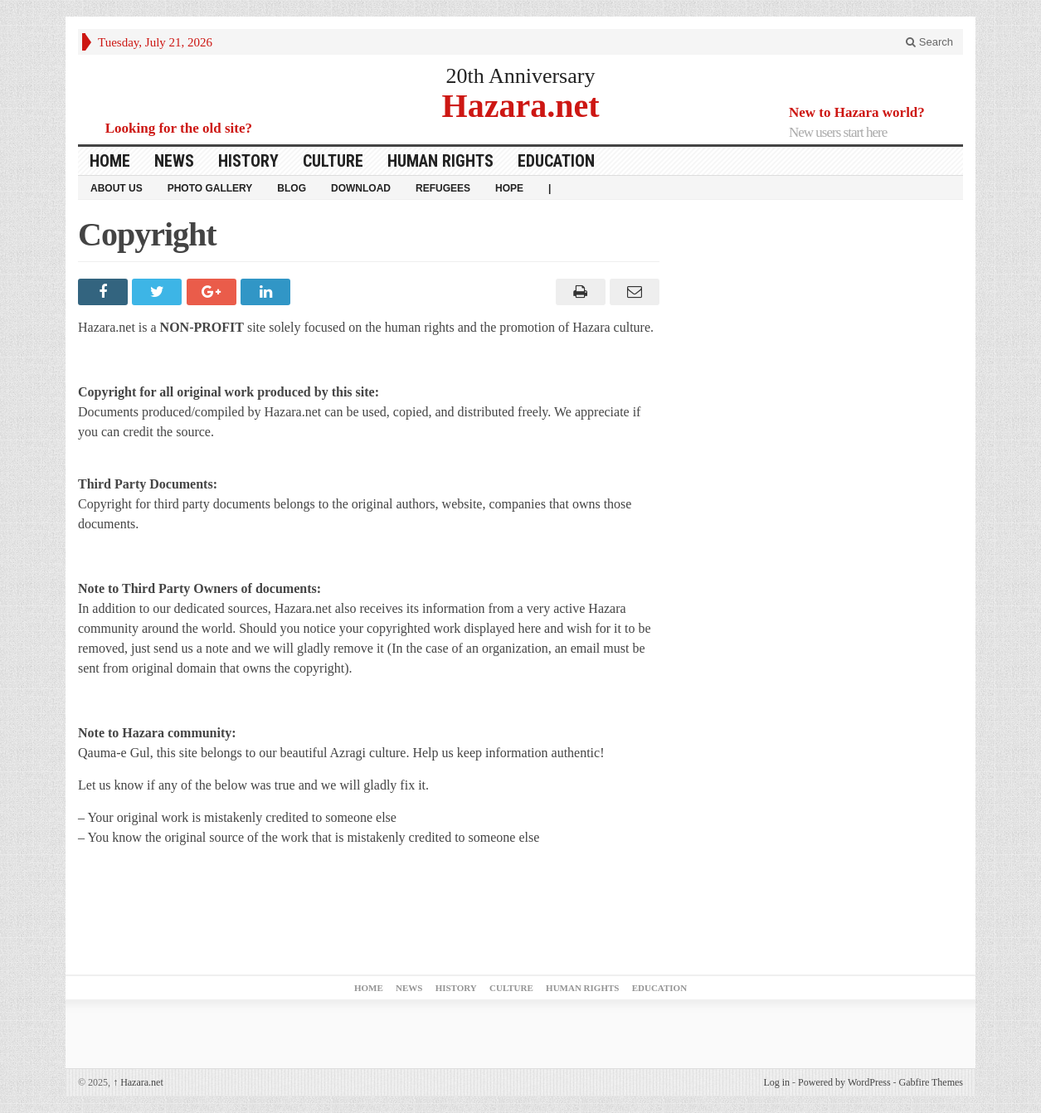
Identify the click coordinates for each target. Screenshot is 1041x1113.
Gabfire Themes (931, 1082)
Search (929, 42)
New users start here (838, 132)
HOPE (509, 188)
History (248, 161)
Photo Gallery (210, 188)
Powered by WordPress (844, 1082)
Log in (776, 1082)
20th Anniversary (521, 76)
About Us (116, 188)
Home (110, 161)
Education (556, 161)
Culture (333, 161)
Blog (291, 188)
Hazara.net (521, 105)
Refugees (443, 188)
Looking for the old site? (178, 128)
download (361, 188)
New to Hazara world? (857, 112)
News (174, 161)
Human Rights (440, 161)
